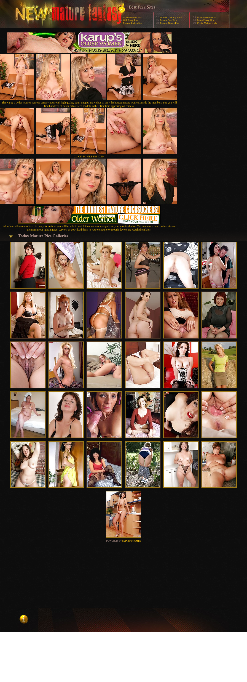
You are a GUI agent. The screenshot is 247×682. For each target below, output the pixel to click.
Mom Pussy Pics (205, 20)
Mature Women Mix (207, 17)
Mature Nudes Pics (169, 22)
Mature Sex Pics (168, 20)
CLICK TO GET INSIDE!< (89, 156)
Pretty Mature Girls (207, 22)
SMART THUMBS (131, 541)
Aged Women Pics (132, 17)
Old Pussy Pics (130, 20)
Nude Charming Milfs (171, 17)
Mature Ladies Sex (132, 22)
